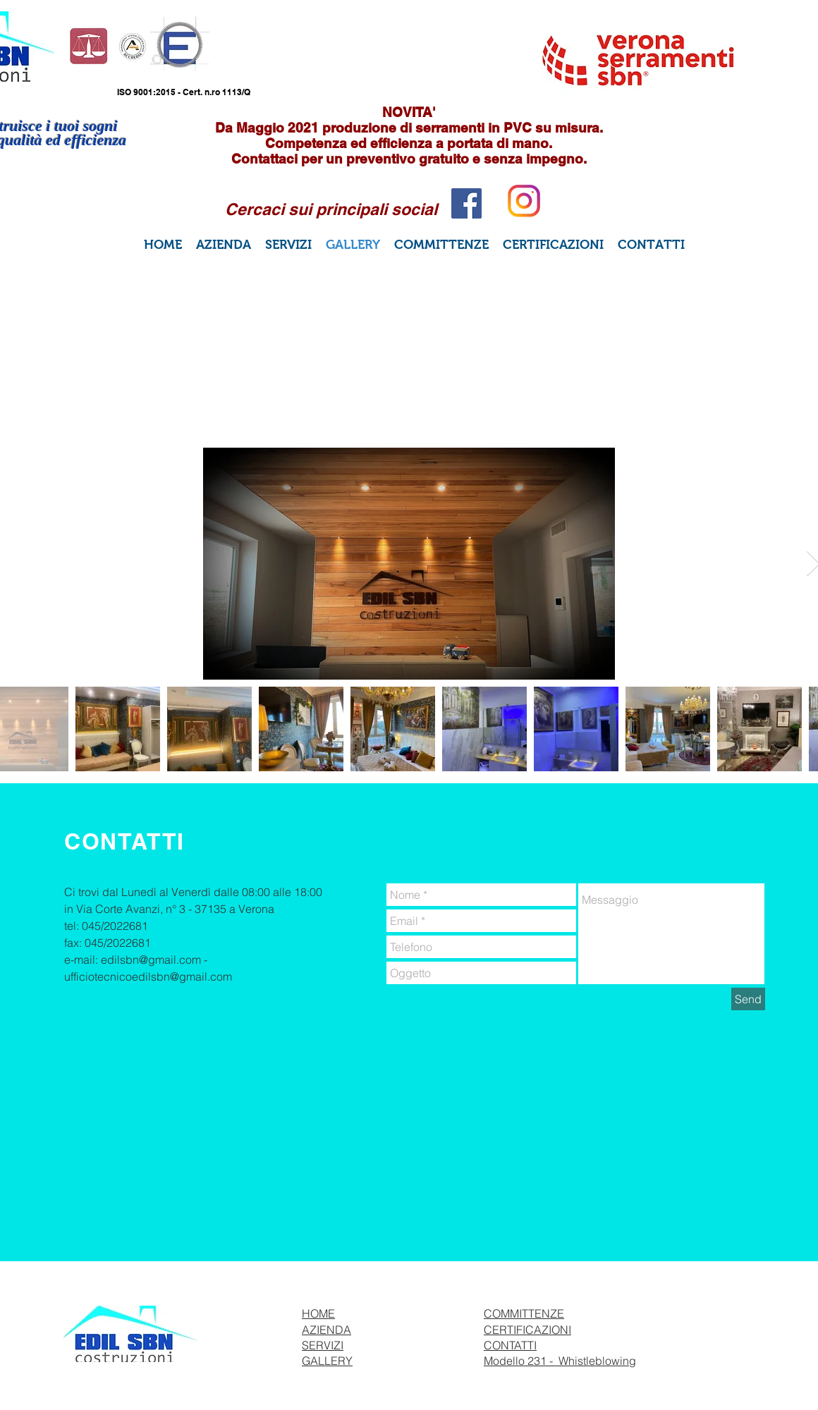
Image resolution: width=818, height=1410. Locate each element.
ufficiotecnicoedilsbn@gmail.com (148, 976)
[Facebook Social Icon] (466, 203)
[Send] (748, 999)
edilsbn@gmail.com (151, 959)
